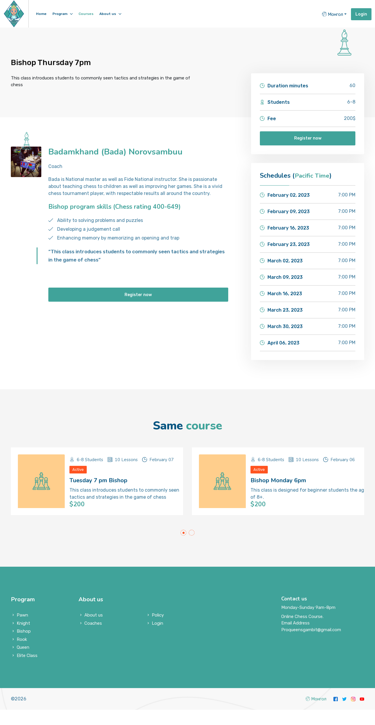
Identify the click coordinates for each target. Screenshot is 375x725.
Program (59, 14)
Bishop (24, 646)
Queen (23, 662)
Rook (22, 654)
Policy (158, 630)
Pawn (22, 630)
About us (107, 14)
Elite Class (27, 670)
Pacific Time (313, 177)
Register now (307, 139)
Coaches (93, 638)
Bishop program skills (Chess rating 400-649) (115, 206)
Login (361, 14)
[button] (183, 548)
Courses (86, 14)
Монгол (332, 14)
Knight (23, 638)
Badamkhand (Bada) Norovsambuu (119, 152)
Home (41, 14)
